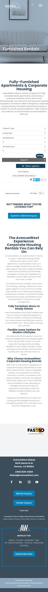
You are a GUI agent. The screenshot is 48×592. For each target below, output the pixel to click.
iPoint (28, 586)
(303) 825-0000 (24, 471)
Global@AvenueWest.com (24, 475)
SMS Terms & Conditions (35, 519)
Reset (40, 155)
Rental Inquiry (24, 493)
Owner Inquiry (24, 502)
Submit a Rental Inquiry (24, 215)
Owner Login (24, 510)
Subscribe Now (24, 554)
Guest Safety (8, 519)
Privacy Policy (19, 519)
